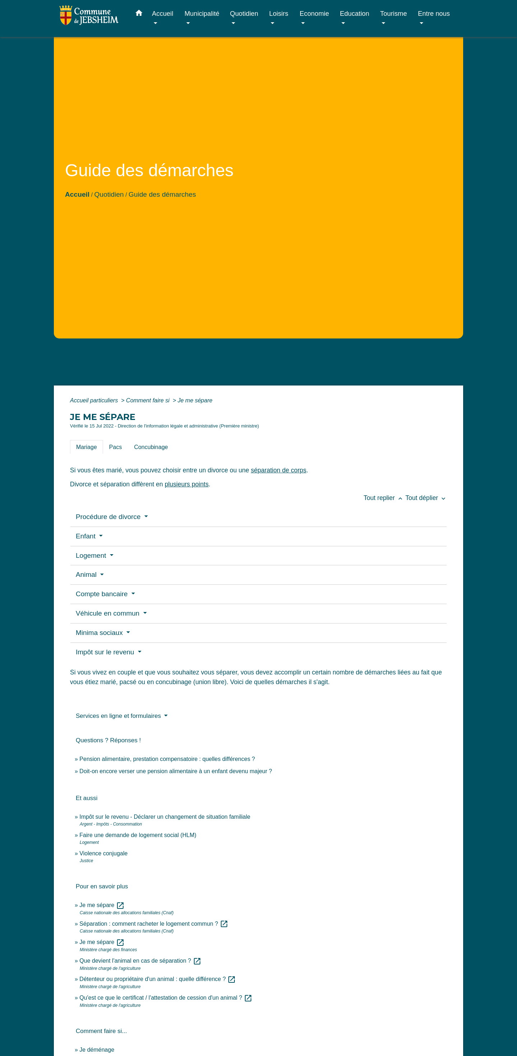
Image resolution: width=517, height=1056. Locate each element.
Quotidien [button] (244, 13)
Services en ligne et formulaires (119, 715)
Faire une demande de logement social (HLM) (137, 835)
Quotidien (109, 194)
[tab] (86, 447)
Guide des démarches (162, 194)
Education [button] (354, 13)
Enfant (86, 536)
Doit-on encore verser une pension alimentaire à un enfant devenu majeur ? (175, 771)
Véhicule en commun (108, 613)
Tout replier (385, 497)
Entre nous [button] (434, 13)
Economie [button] (314, 13)
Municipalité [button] (202, 13)
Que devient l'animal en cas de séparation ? (140, 961)
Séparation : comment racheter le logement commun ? (153, 924)
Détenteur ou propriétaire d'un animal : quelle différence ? (157, 979)
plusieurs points (187, 484)
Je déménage (96, 1050)
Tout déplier (426, 497)
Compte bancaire (103, 594)
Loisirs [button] (278, 13)
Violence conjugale (103, 853)
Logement (92, 555)
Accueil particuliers (95, 400)
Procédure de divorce (109, 516)
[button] (139, 14)
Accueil (77, 194)
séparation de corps (279, 470)
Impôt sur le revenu (106, 652)
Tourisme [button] (393, 13)
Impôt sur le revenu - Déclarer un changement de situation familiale (164, 817)
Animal (87, 574)
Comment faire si (148, 400)
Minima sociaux (100, 632)
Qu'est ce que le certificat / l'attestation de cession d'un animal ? (165, 998)
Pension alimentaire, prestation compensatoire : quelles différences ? (167, 759)
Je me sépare (195, 400)
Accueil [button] (162, 13)
